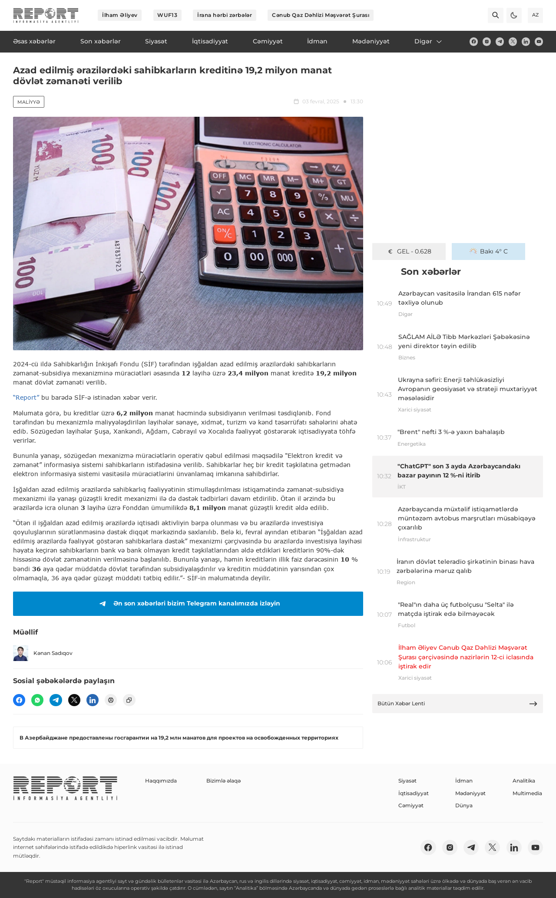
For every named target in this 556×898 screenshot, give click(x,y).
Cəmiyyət (411, 805)
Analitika (524, 780)
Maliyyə (28, 102)
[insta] (487, 41)
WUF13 (167, 15)
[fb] (474, 41)
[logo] (46, 15)
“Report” (26, 397)
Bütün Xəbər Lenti (457, 703)
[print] (111, 700)
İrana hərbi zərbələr (224, 15)
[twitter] (513, 41)
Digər (428, 41)
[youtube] (539, 41)
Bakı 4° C (489, 251)
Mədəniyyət (470, 793)
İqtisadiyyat (413, 793)
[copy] (129, 700)
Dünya (464, 805)
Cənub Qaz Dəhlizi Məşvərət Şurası (320, 15)
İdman (464, 780)
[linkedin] (526, 41)
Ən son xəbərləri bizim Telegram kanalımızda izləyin (188, 604)
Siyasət (407, 780)
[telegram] (500, 41)
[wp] (37, 700)
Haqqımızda (161, 780)
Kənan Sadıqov (43, 653)
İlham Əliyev (120, 15)
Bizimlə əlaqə (223, 780)
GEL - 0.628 (409, 251)
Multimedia (527, 793)
